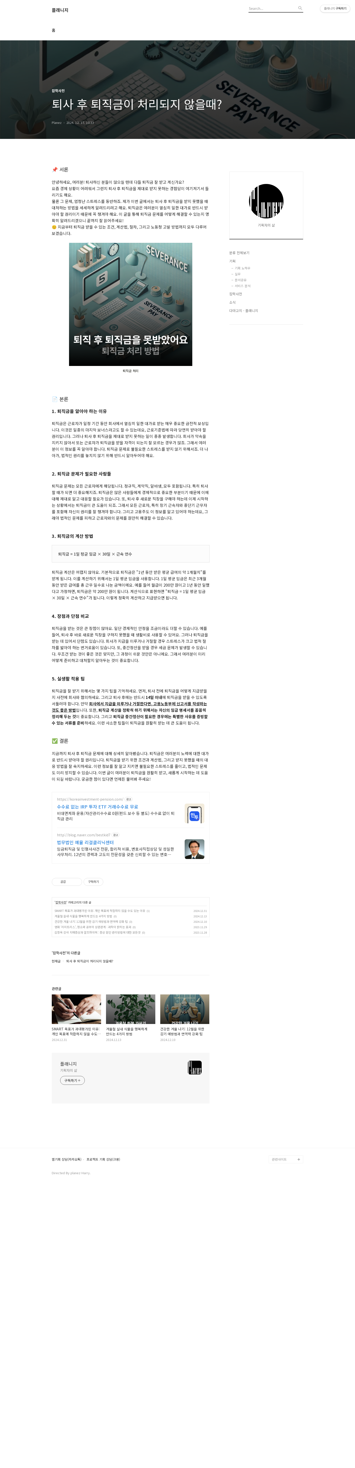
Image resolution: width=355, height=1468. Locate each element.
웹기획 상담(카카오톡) (66, 1297)
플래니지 (60, 10)
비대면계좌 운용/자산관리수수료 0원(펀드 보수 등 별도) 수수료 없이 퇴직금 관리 (116, 953)
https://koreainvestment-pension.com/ (90, 937)
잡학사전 (60, 1040)
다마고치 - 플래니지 (243, 310)
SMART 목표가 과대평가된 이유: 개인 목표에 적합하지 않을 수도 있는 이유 (99, 1048)
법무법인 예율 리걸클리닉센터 (85, 980)
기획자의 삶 (68, 1208)
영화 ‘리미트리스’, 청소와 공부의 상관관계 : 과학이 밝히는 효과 (92, 1065)
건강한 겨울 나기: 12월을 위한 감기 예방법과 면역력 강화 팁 (91, 1059)
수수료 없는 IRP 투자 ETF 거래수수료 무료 (97, 944)
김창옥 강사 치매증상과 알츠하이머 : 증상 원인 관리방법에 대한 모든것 (97, 1070)
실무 (238, 274)
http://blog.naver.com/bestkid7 (83, 973)
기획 (232, 261)
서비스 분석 (242, 285)
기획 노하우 (242, 268)
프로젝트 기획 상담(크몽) (103, 1297)
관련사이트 (279, 1297)
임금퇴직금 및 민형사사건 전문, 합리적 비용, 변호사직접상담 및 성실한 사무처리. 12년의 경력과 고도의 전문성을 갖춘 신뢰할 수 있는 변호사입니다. (116, 989)
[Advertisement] (131, 816)
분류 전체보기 (239, 252)
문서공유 (241, 280)
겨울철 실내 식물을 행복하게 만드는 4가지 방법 (83, 1054)
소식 (232, 302)
